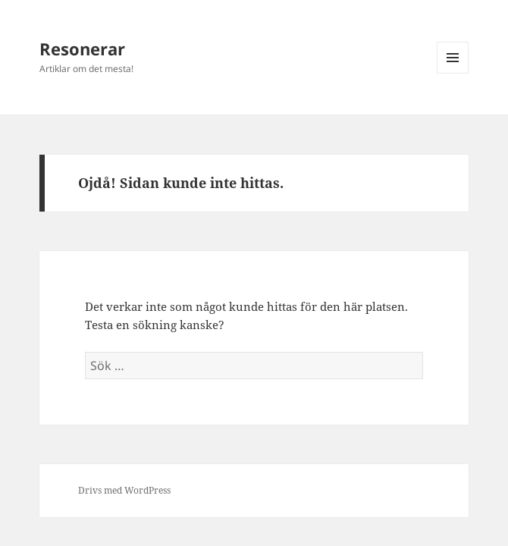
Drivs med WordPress (124, 490)
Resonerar (82, 48)
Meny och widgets (453, 73)
